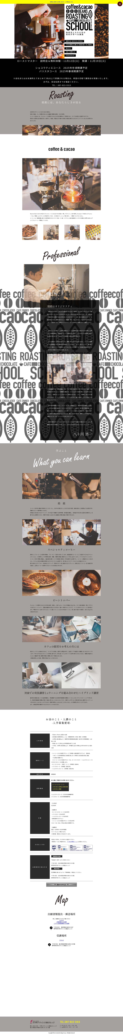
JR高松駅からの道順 (61, 922)
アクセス (61, 920)
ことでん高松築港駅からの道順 (61, 923)
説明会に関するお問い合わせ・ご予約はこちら (61, 2)
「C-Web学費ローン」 (72, 848)
